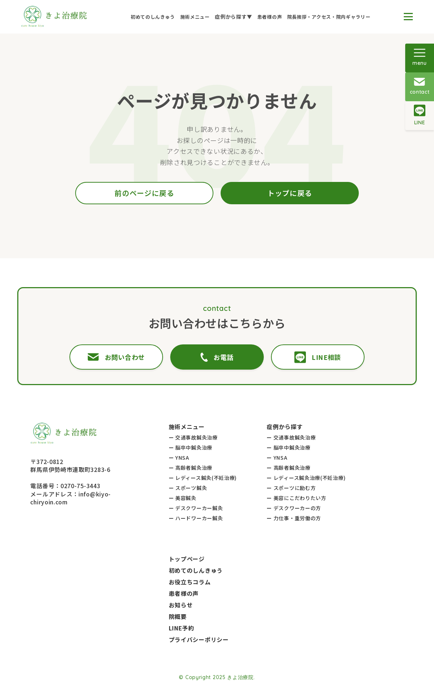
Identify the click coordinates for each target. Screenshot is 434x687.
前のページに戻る (144, 193)
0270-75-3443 (80, 485)
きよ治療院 (240, 677)
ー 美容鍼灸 (182, 497)
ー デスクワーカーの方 (294, 508)
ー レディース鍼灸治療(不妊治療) (306, 477)
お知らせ (181, 605)
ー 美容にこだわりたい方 (296, 497)
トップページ (187, 558)
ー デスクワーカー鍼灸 (196, 508)
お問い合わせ (123, 357)
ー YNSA (179, 457)
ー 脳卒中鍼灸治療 (190, 447)
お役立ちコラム (190, 581)
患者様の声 (269, 16)
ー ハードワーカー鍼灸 (196, 518)
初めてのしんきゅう (153, 16)
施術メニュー (195, 16)
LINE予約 (181, 628)
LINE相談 (311, 357)
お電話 (217, 357)
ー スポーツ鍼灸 (188, 487)
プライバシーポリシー (199, 639)
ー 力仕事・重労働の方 (294, 518)
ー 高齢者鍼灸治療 (190, 467)
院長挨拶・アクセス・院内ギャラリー (329, 16)
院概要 (178, 616)
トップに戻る (289, 193)
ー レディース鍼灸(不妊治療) (203, 477)
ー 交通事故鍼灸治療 (193, 437)
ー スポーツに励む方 (291, 487)
